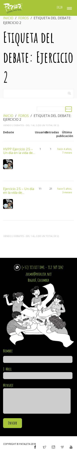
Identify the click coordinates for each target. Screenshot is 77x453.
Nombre (37, 355)
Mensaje (37, 399)
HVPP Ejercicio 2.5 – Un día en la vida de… (19, 151)
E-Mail (37, 372)
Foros (23, 18)
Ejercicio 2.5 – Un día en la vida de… (18, 190)
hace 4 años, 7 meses (64, 150)
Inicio (8, 18)
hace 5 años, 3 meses (64, 190)
